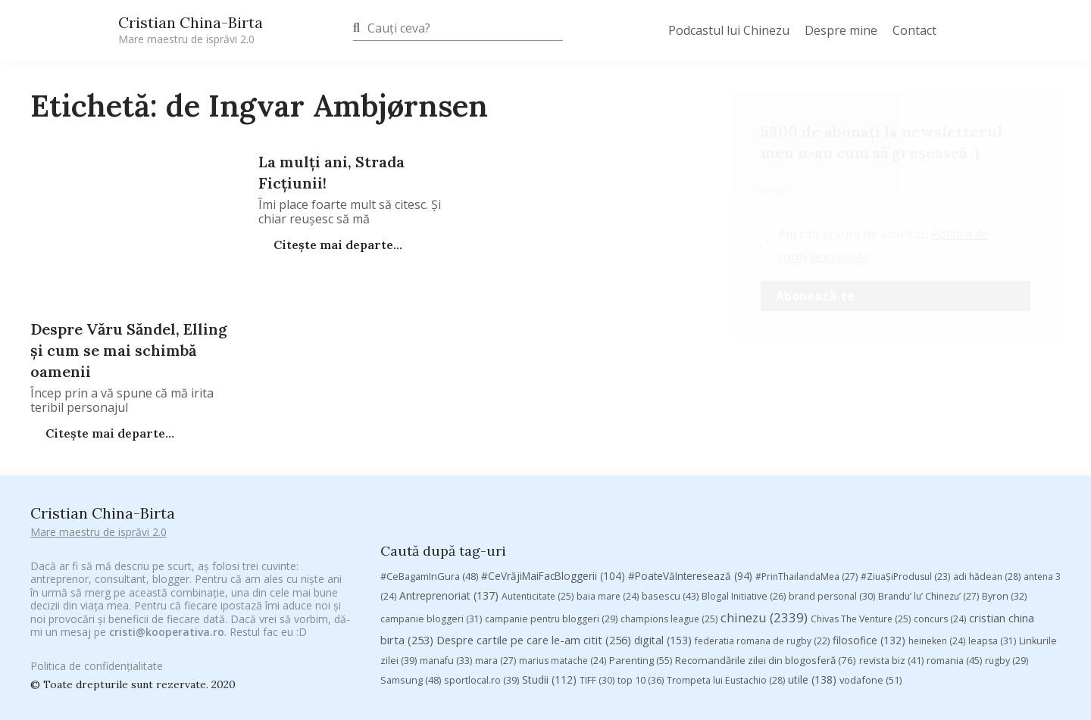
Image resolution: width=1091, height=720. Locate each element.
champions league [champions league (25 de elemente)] (669, 533)
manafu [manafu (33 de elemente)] (446, 575)
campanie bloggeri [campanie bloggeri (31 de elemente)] (431, 533)
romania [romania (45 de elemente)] (954, 574)
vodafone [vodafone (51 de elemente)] (870, 594)
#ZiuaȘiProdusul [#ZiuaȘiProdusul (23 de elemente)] (905, 491)
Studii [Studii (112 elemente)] (549, 594)
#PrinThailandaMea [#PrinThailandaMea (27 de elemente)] (806, 491)
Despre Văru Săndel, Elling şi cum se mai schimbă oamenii (128, 350)
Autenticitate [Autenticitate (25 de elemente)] (538, 510)
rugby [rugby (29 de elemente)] (1006, 575)
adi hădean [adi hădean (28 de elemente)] (987, 491)
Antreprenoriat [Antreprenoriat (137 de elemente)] (449, 510)
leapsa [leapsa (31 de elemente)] (992, 555)
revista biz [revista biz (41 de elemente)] (891, 574)
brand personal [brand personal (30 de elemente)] (832, 510)
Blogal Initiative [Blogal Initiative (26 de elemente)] (744, 510)
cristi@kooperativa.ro (166, 610)
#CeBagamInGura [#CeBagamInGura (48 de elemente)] (429, 490)
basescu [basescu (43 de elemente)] (670, 510)
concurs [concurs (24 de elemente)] (940, 533)
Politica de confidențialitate (96, 657)
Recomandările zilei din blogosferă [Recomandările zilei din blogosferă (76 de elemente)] (765, 574)
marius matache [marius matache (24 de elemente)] (562, 575)
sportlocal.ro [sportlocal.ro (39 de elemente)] (481, 594)
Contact (914, 30)
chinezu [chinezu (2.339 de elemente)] (764, 532)
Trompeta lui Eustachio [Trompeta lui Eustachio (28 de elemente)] (726, 594)
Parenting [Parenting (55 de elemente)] (640, 574)
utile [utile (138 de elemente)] (812, 594)
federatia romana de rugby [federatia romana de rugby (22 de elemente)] (762, 555)
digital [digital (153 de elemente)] (663, 554)
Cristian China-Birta (190, 29)
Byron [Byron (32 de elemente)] (1004, 510)
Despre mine (841, 30)
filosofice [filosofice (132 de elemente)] (869, 554)
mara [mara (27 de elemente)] (495, 575)
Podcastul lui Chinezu (728, 30)
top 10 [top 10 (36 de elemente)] (640, 594)
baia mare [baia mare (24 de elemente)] (608, 510)
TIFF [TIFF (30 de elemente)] (597, 594)
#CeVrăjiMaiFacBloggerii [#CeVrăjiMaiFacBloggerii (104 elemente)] (553, 490)
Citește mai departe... (336, 244)
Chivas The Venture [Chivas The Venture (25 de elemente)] (861, 533)
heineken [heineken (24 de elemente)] (936, 555)
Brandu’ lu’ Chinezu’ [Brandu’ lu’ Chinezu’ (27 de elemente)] (928, 510)
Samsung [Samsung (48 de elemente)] (410, 594)
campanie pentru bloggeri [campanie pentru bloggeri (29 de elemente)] (551, 533)
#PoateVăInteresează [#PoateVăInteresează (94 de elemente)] (690, 490)
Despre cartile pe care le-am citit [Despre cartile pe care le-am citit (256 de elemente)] (533, 554)
